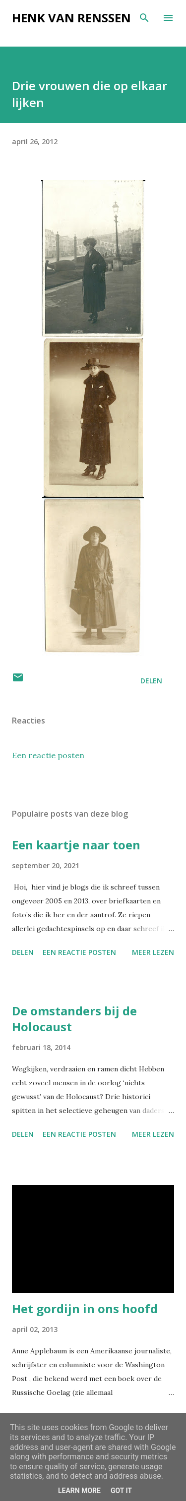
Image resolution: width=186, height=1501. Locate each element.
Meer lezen (153, 952)
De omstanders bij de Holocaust (74, 1018)
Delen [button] (151, 680)
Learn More (79, 1491)
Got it (121, 1491)
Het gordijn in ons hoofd (85, 1308)
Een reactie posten (48, 755)
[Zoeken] (144, 18)
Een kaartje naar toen (76, 844)
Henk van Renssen (71, 17)
